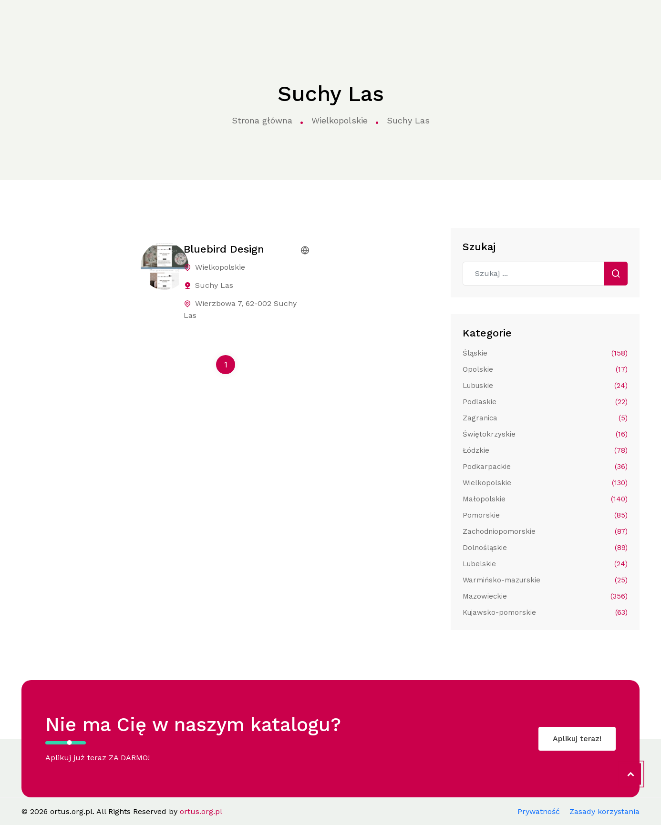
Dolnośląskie (545, 547)
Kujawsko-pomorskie (545, 612)
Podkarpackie (545, 466)
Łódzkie (545, 450)
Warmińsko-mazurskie (545, 580)
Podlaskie (545, 401)
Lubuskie (545, 385)
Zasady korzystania (604, 811)
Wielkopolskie (339, 120)
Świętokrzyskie (545, 434)
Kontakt (484, 19)
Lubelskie (545, 564)
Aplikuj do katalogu (591, 19)
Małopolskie (545, 499)
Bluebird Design (224, 249)
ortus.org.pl (38, 20)
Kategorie (182, 20)
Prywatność (538, 811)
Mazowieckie (545, 596)
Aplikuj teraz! (577, 738)
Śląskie (545, 353)
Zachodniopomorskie (545, 531)
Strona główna (118, 20)
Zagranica (545, 418)
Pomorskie (545, 515)
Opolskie (545, 369)
